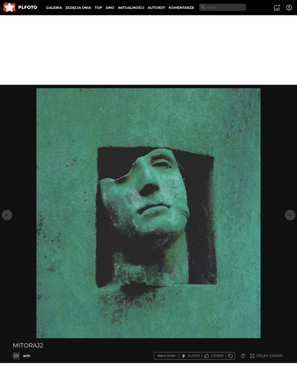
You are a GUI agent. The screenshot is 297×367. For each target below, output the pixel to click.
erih (26, 356)
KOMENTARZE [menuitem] (181, 7)
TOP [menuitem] (98, 7)
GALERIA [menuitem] (54, 7)
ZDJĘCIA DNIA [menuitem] (78, 7)
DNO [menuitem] (110, 7)
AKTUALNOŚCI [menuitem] (131, 7)
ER (16, 356)
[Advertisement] (148, 49)
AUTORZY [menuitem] (156, 7)
